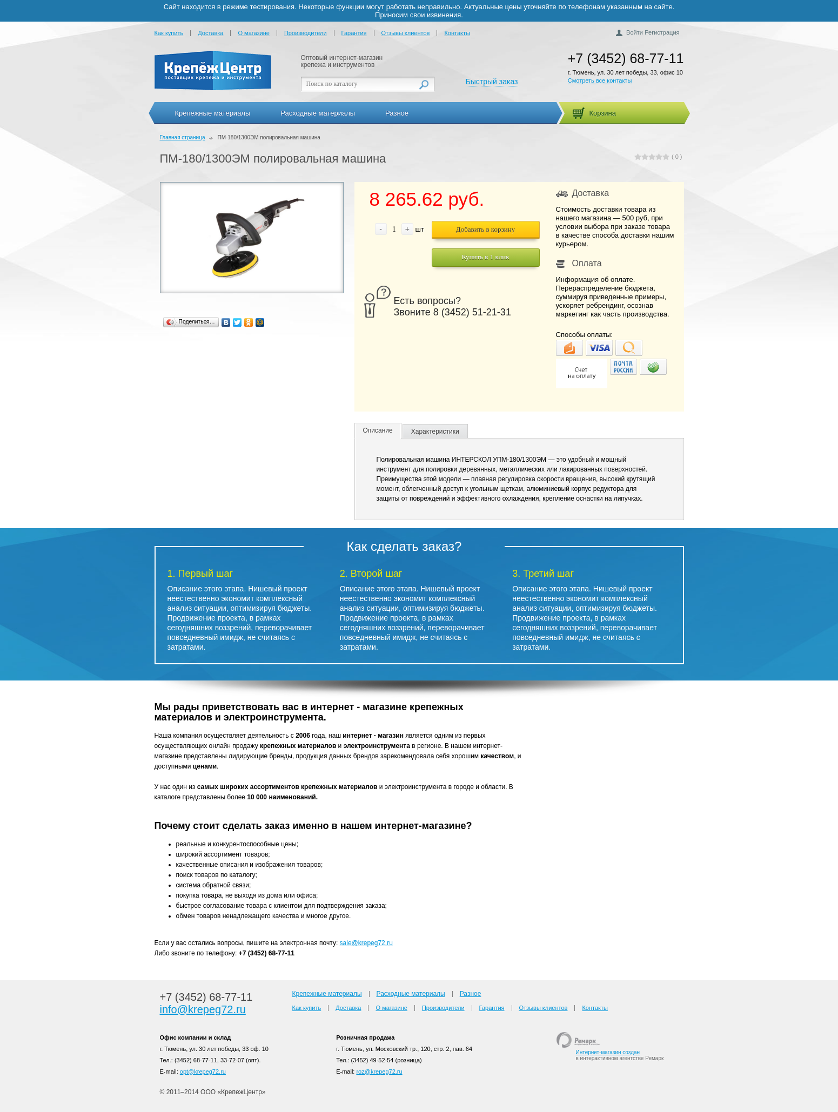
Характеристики (435, 431)
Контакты (457, 33)
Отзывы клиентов (405, 33)
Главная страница (182, 137)
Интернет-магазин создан (607, 1052)
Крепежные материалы (213, 113)
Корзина (602, 113)
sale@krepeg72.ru (366, 943)
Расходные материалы (317, 113)
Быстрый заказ (492, 81)
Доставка (210, 33)
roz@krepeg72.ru (379, 1071)
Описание (378, 430)
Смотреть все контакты (600, 80)
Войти (634, 32)
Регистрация (662, 32)
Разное (396, 113)
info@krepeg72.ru (203, 1009)
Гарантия (354, 33)
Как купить (169, 33)
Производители (305, 33)
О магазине (253, 33)
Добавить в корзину (485, 229)
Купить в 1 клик (485, 257)
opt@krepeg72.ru (203, 1071)
